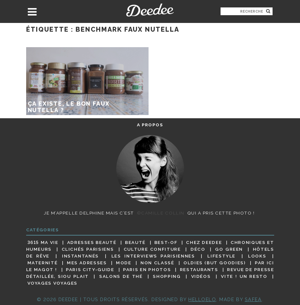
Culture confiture (152, 249)
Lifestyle (221, 255)
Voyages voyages (52, 283)
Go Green (229, 249)
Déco (198, 249)
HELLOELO (202, 299)
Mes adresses (87, 262)
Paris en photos (147, 269)
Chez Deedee (204, 242)
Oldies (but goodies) (214, 262)
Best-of (165, 242)
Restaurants (199, 269)
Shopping (167, 276)
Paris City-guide (90, 269)
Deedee (150, 10)
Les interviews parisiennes (153, 255)
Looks (257, 255)
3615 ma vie (42, 242)
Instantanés (80, 255)
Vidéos (201, 276)
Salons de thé (120, 276)
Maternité (42, 262)
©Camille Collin (160, 213)
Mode (123, 262)
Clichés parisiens (88, 249)
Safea (253, 299)
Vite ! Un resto (244, 276)
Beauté (135, 242)
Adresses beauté (92, 242)
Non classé (157, 262)
